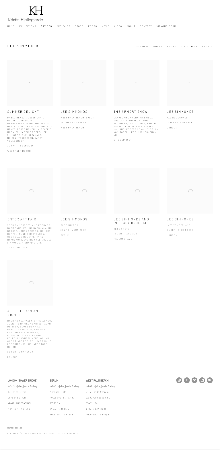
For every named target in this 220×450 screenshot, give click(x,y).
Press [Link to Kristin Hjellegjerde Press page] (92, 26)
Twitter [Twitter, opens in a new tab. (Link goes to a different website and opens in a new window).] (194, 380)
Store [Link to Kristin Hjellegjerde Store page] (79, 26)
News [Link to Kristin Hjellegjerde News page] (106, 26)
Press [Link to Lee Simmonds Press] (171, 46)
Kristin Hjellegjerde (25, 14)
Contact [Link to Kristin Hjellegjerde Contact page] (146, 26)
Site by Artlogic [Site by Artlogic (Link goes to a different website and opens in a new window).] (68, 433)
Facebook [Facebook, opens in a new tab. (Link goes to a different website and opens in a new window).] (187, 380)
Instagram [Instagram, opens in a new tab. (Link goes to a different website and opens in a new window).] (179, 380)
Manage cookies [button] (14, 428)
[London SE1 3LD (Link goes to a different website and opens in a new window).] (17, 397)
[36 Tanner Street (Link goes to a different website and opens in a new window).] (18, 391)
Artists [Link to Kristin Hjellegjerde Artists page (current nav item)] (46, 26)
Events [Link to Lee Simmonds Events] (207, 46)
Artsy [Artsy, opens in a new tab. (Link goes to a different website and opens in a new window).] (202, 380)
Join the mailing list (210, 380)
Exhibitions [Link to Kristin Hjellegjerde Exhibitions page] (27, 26)
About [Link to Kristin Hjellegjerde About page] (131, 26)
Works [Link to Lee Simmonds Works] (158, 46)
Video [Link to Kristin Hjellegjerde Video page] (118, 26)
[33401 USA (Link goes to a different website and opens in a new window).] (92, 403)
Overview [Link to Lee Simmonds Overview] (141, 46)
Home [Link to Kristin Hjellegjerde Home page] (11, 26)
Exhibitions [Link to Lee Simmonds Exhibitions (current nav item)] (189, 46)
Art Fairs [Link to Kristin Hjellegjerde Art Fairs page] (63, 26)
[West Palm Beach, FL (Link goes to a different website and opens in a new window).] (98, 397)
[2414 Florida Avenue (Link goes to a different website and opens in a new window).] (97, 391)
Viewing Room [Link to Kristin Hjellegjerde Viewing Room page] (166, 26)
